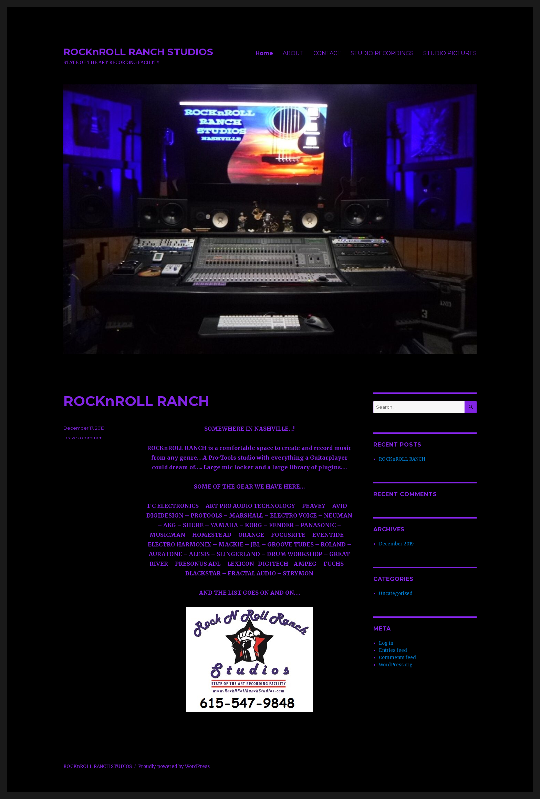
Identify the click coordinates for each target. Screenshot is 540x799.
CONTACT (327, 53)
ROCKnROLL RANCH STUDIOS (138, 52)
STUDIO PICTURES (450, 53)
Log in (386, 643)
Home (264, 53)
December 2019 (396, 544)
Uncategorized (396, 593)
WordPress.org (396, 665)
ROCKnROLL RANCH (136, 400)
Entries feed (393, 650)
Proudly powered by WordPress (174, 766)
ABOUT (293, 53)
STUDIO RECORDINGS (382, 53)
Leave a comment (83, 437)
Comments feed (397, 657)
